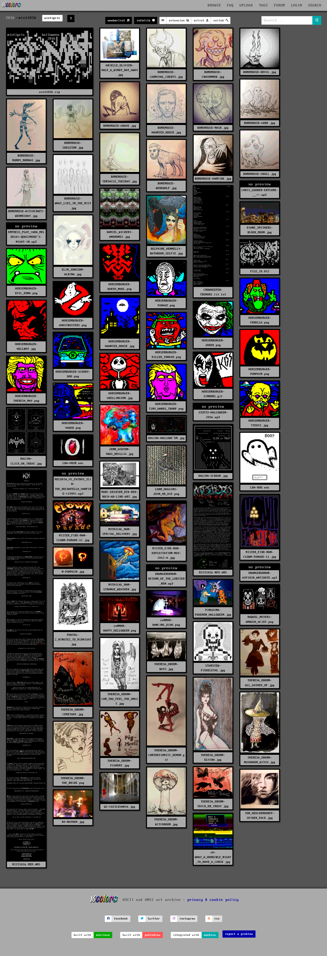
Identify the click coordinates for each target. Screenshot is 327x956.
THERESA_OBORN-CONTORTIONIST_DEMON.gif (166, 755)
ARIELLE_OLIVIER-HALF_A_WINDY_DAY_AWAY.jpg (120, 70)
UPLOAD (246, 5)
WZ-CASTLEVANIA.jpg (119, 806)
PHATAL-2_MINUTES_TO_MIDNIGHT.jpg (73, 639)
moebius (210, 935)
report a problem (239, 934)
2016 (10, 18)
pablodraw (152, 935)
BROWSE (214, 5)
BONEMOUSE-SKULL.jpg (259, 174)
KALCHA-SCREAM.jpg (213, 476)
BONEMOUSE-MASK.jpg (213, 127)
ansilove (103, 935)
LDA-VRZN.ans (73, 463)
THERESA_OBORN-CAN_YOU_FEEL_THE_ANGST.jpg (120, 699)
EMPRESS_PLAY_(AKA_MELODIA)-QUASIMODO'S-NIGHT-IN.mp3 (26, 237)
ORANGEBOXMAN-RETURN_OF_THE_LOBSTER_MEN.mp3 (166, 578)
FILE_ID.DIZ (259, 271)
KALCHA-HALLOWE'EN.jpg (166, 438)
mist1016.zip (49, 92)
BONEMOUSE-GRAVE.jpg (119, 125)
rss (217, 918)
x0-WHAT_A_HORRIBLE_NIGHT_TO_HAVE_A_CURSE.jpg (213, 857)
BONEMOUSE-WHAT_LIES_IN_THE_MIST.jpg (73, 203)
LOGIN (296, 5)
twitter (154, 918)
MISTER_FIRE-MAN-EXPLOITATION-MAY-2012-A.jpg (166, 553)
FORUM (279, 5)
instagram (187, 918)
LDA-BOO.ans (259, 487)
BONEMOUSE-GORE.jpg (259, 123)
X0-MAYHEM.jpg (73, 822)
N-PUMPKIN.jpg (73, 571)
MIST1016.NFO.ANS (213, 572)
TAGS (263, 5)
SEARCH (315, 5)
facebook (121, 918)
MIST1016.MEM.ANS (26, 864)
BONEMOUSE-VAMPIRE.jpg (213, 178)
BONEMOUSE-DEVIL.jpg (259, 72)
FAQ (230, 5)
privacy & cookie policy (213, 900)
